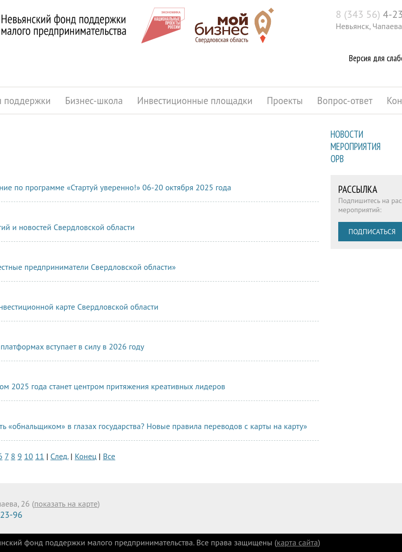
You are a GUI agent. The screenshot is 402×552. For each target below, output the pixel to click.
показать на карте (65, 503)
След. (59, 456)
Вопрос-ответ (345, 100)
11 (39, 456)
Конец (85, 456)
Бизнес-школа (93, 100)
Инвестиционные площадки (195, 100)
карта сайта (297, 542)
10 (28, 456)
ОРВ (337, 159)
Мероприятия (356, 146)
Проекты (285, 100)
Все (109, 456)
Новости (347, 134)
